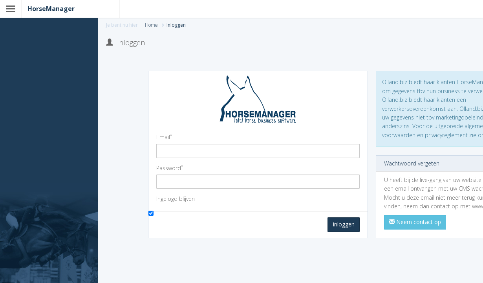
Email (164, 137)
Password (169, 168)
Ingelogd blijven (175, 198)
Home (151, 25)
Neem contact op (415, 222)
